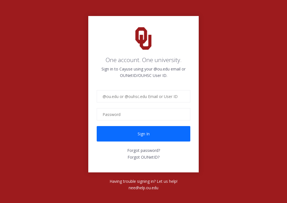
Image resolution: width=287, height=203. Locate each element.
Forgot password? (143, 150)
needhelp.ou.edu (143, 187)
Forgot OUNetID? (143, 157)
